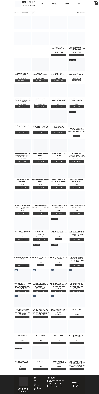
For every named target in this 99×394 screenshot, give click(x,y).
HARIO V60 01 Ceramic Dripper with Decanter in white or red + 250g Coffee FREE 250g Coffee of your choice (77, 364)
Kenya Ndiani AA (59, 126)
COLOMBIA (40, 74)
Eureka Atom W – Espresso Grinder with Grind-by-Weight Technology (40, 285)
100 (80, 12)
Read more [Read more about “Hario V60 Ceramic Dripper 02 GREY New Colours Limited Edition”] (76, 136)
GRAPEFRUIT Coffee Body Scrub (40, 180)
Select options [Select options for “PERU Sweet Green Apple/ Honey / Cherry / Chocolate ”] (76, 80)
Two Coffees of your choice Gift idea (76, 99)
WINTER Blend (76, 155)
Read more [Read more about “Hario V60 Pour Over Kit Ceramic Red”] (58, 265)
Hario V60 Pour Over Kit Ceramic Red (58, 258)
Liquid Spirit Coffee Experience (22, 125)
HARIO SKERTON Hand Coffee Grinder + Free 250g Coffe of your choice (76, 233)
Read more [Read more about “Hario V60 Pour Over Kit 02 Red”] (40, 265)
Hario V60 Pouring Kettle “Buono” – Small (40, 206)
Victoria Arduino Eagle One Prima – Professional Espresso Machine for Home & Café (22, 286)
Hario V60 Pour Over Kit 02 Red (40, 258)
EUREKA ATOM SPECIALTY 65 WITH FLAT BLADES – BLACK (58, 311)
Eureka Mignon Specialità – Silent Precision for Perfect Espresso (76, 285)
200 (82, 12)
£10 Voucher (58, 335)
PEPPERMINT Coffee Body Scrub (22, 258)
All (84, 12)
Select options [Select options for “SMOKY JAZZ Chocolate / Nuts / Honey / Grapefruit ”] (58, 54)
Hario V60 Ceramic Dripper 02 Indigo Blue (58, 180)
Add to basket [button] (59, 106)
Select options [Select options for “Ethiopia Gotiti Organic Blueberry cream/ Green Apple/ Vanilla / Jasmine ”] (22, 106)
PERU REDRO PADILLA (40, 233)
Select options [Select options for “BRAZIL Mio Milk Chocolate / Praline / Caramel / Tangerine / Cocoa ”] (58, 80)
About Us (67, 3)
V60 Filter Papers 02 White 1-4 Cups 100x (58, 99)
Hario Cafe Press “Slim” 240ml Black (77, 206)
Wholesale (54, 3)
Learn (79, 3)
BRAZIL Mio (58, 74)
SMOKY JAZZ (58, 49)
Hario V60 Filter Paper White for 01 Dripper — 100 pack (22, 207)
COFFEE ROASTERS (29, 5)
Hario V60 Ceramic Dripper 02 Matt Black (58, 232)
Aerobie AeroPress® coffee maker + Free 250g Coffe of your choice (40, 126)
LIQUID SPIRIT (29, 2)
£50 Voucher (22, 335)
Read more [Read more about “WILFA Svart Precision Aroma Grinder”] (22, 368)
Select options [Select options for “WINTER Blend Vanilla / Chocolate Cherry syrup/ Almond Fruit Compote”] (76, 161)
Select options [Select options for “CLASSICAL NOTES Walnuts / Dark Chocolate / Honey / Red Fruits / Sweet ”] (22, 80)
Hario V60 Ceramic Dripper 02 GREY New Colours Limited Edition (76, 130)
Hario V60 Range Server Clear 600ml (59, 206)
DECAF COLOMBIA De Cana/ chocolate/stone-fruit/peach (76, 48)
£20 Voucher (40, 335)
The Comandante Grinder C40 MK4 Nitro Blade (58, 363)
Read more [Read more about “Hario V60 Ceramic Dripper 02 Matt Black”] (58, 239)
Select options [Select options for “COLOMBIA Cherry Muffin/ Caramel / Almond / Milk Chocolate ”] (40, 80)
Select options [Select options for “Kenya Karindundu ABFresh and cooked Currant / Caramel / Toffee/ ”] (22, 161)
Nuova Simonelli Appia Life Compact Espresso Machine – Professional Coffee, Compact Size (40, 311)
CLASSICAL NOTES (22, 74)
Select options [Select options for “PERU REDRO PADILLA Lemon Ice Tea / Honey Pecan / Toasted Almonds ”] (40, 239)
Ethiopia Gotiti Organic (22, 100)
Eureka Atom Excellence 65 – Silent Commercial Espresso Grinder (58, 285)
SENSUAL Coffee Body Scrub (40, 154)
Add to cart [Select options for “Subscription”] (40, 106)
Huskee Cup (40, 361)
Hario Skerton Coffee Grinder (22, 232)
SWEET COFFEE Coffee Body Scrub (22, 180)
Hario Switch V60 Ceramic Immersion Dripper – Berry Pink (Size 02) (77, 259)
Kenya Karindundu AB (22, 155)
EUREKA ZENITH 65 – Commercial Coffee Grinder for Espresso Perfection (22, 311)
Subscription (40, 99)
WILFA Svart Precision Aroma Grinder (22, 362)
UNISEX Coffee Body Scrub (58, 154)
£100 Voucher (76, 309)
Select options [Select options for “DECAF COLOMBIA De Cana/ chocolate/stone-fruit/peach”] (76, 54)
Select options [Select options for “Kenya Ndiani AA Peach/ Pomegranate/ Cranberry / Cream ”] (58, 132)
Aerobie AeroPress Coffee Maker (76, 180)
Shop (42, 3)
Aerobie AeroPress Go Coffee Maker (76, 336)
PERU (76, 74)
